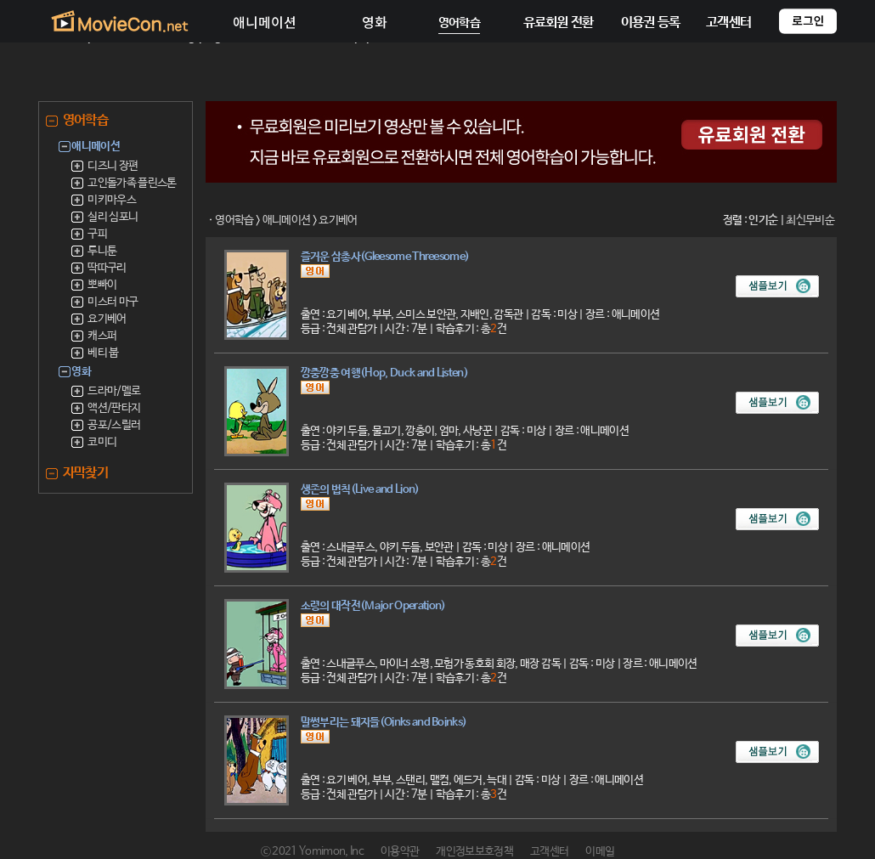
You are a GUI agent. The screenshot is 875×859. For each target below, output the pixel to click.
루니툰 (102, 251)
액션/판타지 (114, 408)
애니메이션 (286, 220)
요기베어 (107, 319)
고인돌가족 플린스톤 (132, 183)
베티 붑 (103, 353)
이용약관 (400, 851)
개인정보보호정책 (474, 851)
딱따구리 (107, 268)
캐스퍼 (102, 336)
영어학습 (234, 220)
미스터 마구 (113, 302)
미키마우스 (112, 200)
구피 (97, 234)
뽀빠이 (102, 285)
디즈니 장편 (113, 166)
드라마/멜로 (114, 391)
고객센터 (549, 851)
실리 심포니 (113, 217)
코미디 (102, 442)
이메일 (599, 851)
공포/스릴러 (114, 425)
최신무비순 (810, 220)
